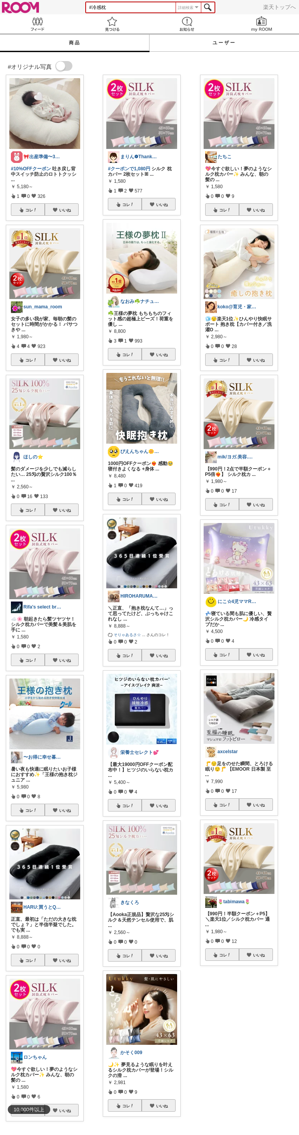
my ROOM (261, 23)
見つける (112, 23)
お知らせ (187, 23)
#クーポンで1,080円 (129, 168)
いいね (65, 210)
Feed (37, 23)
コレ (31, 210)
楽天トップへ (279, 7)
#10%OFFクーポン (31, 168)
